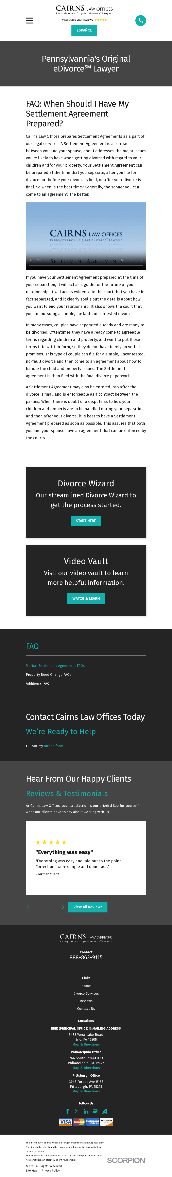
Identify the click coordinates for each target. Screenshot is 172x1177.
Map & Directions (86, 1044)
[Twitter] (76, 1111)
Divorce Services (86, 993)
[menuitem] (86, 665)
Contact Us (86, 1009)
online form (53, 746)
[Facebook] (67, 1111)
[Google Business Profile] (95, 1111)
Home (86, 986)
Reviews (86, 1001)
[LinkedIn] (86, 1111)
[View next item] (65, 907)
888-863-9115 (86, 957)
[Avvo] (104, 1111)
